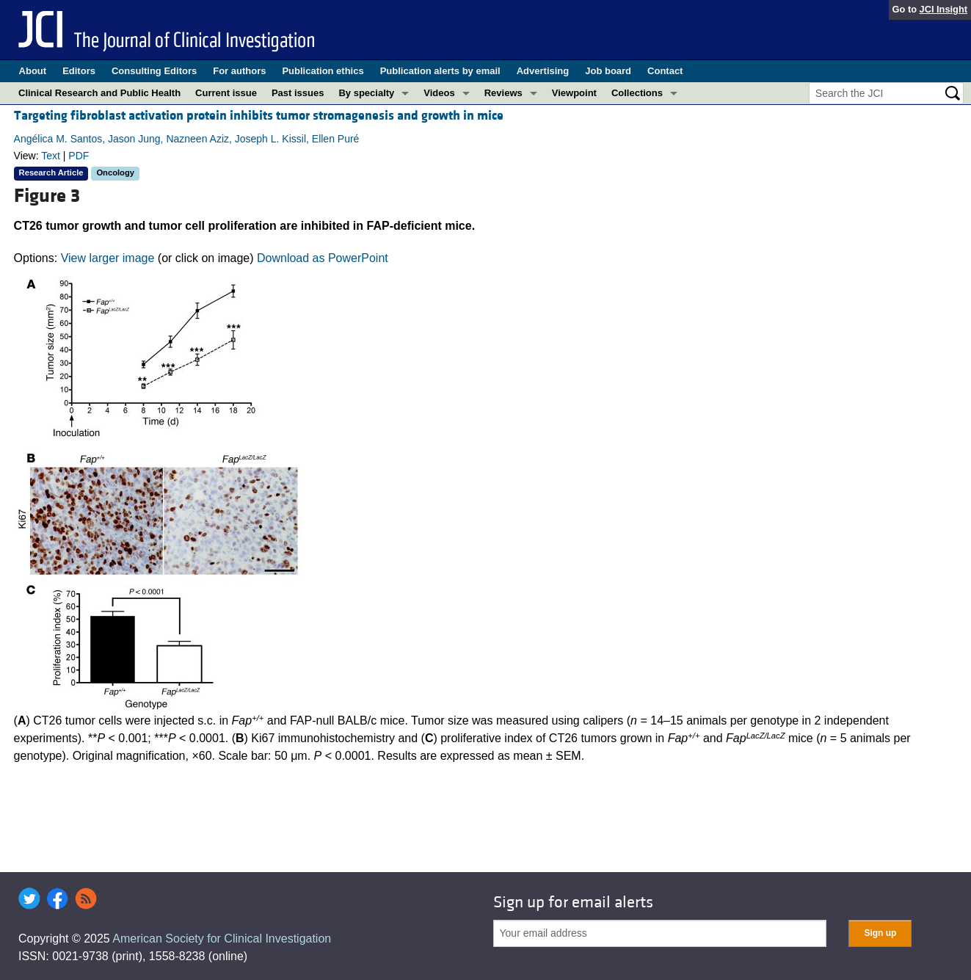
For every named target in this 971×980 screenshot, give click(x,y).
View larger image (108, 258)
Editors (78, 70)
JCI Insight (943, 9)
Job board (608, 70)
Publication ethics (322, 70)
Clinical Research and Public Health (99, 92)
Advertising (543, 70)
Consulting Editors (154, 70)
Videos (438, 92)
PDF (78, 155)
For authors (239, 70)
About (33, 70)
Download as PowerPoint (322, 258)
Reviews (503, 92)
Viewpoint (574, 92)
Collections (637, 92)
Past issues (298, 92)
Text (50, 155)
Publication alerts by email (440, 70)
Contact (665, 70)
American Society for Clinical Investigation (221, 938)
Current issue (226, 92)
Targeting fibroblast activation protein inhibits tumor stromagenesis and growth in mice (258, 115)
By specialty (366, 92)
